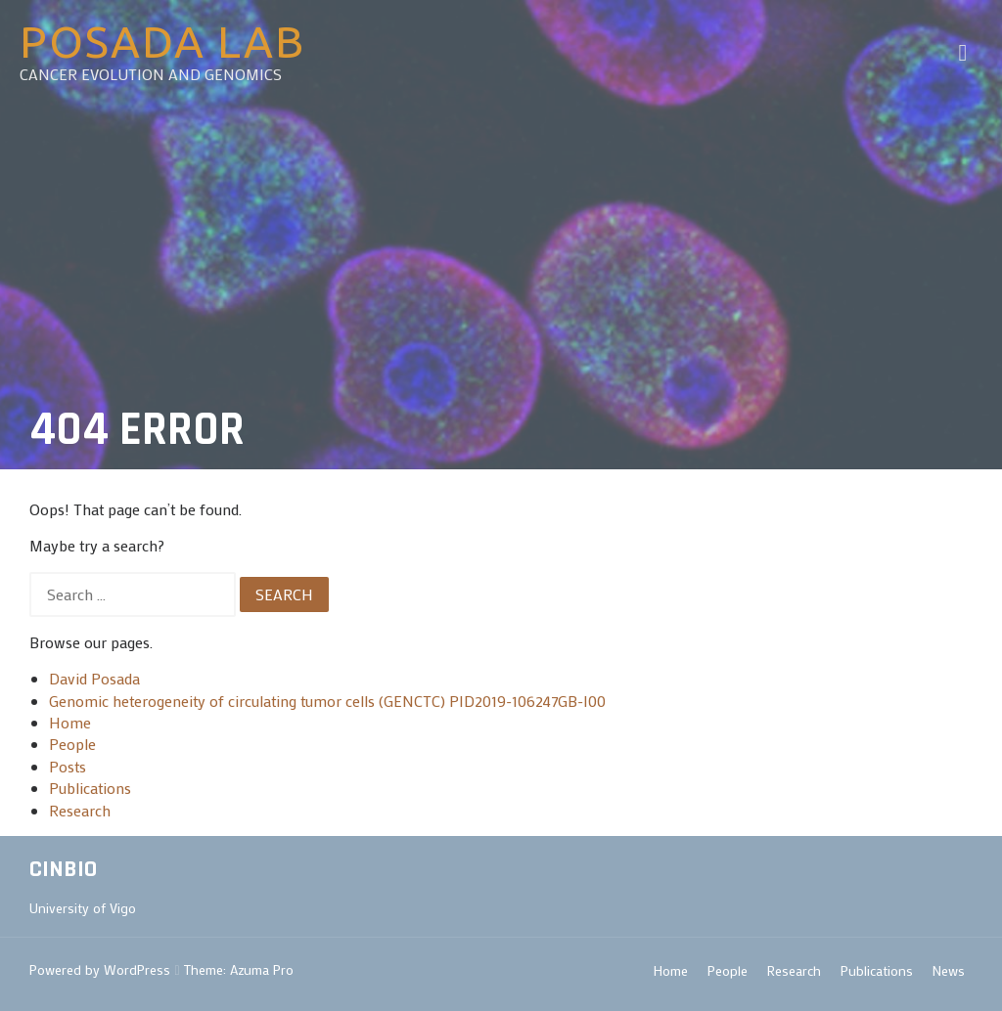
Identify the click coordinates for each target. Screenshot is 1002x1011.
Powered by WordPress (99, 969)
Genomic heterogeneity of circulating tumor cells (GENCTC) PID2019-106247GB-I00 (327, 700)
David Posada (94, 678)
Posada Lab (162, 41)
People (72, 743)
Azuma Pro (262, 969)
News (949, 970)
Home (70, 722)
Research (80, 810)
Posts (67, 766)
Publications (90, 787)
